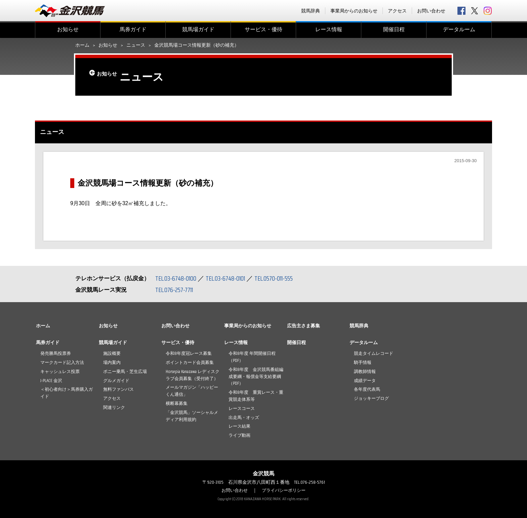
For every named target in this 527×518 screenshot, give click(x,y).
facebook (461, 10)
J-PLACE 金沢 (51, 380)
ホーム (82, 45)
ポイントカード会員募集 (190, 362)
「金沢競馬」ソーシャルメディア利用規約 (192, 416)
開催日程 (394, 29)
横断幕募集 (177, 403)
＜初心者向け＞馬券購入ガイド (66, 393)
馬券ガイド (133, 29)
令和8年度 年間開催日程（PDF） (252, 357)
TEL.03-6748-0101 (229, 278)
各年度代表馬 (367, 389)
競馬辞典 (310, 10)
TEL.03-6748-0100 (177, 278)
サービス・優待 (263, 29)
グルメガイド (116, 380)
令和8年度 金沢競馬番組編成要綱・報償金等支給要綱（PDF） (256, 376)
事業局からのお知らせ (353, 10)
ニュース (135, 45)
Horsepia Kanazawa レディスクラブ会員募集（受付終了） (192, 375)
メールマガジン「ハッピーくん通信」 (192, 391)
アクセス (397, 10)
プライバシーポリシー (284, 490)
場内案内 (112, 362)
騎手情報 (362, 362)
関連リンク (114, 407)
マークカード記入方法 (62, 362)
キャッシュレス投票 (60, 371)
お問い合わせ (431, 10)
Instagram (487, 10)
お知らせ (68, 29)
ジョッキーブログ (371, 398)
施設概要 (112, 353)
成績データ (365, 380)
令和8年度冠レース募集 (189, 353)
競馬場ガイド (198, 29)
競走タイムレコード (373, 353)
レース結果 (239, 426)
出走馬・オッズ (244, 417)
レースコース (242, 408)
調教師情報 (365, 371)
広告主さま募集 (303, 325)
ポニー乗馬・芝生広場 (125, 371)
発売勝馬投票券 (55, 353)
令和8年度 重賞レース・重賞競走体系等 (256, 396)
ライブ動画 (239, 435)
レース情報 (328, 29)
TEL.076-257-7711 (176, 289)
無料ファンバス (118, 389)
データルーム (459, 29)
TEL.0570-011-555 (280, 278)
